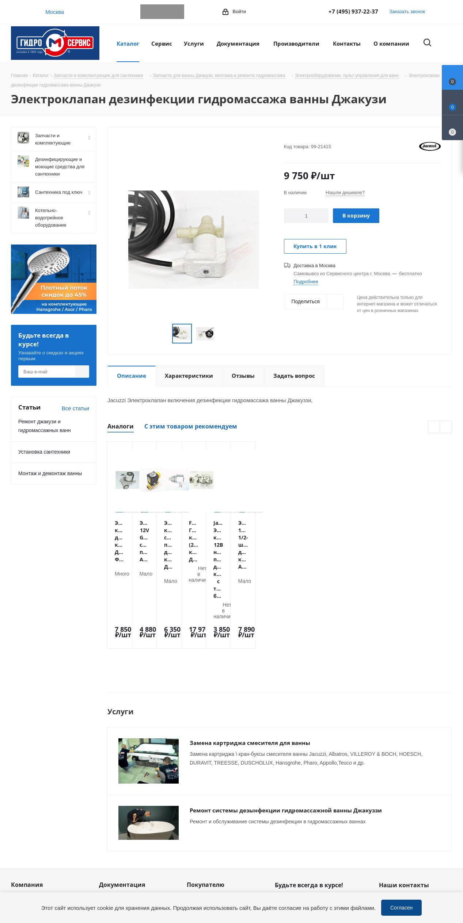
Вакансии (23, 838)
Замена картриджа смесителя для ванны (250, 674)
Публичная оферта (123, 828)
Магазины (23, 848)
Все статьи (75, 408)
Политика (23, 858)
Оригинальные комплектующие (207, 872)
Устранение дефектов (215, 858)
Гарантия (198, 828)
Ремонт (196, 848)
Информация (116, 807)
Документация (122, 795)
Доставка (198, 818)
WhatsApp (162, 11)
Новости (21, 818)
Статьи (108, 818)
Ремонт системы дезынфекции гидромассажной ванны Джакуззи (286, 731)
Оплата (196, 807)
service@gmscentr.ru (416, 825)
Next (446, 427)
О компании (26, 807)
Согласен (401, 907)
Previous (434, 427)
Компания (27, 795)
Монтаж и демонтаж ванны (50, 473)
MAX (177, 11)
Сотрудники (26, 828)
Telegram (147, 11)
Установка (200, 838)
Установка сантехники (44, 451)
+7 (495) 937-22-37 (353, 11)
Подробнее (305, 281)
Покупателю (205, 795)
